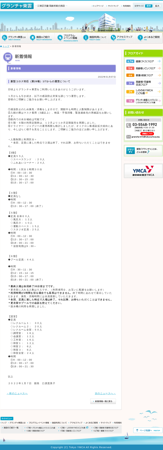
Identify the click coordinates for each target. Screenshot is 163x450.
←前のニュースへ (17, 393)
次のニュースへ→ (105, 393)
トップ (6, 46)
